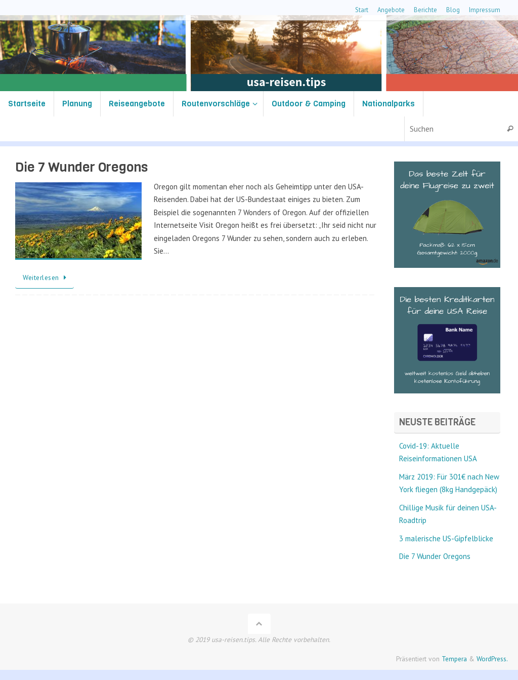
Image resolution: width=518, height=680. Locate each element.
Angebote (391, 10)
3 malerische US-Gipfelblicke (446, 538)
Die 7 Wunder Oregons (81, 167)
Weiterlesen (46, 277)
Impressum (484, 10)
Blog (453, 10)
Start (361, 10)
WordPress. (492, 658)
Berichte (425, 10)
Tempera (454, 658)
